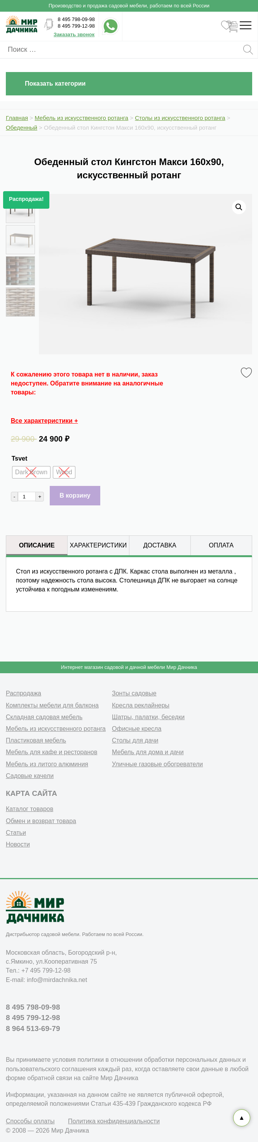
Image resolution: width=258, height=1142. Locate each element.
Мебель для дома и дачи (148, 752)
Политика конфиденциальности (114, 1121)
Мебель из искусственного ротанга (56, 728)
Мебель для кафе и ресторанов (52, 752)
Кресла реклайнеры (140, 705)
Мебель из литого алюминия (47, 764)
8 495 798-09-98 (76, 19)
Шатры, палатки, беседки (148, 717)
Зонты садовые (134, 693)
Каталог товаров (29, 809)
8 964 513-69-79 (33, 1028)
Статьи (16, 832)
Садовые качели (30, 775)
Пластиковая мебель (36, 740)
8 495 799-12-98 (76, 26)
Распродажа (23, 693)
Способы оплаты (30, 1121)
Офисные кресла (136, 728)
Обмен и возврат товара (41, 821)
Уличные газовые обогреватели (157, 764)
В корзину (74, 495)
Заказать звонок (74, 34)
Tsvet (20, 458)
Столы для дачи (135, 740)
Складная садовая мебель (44, 717)
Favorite (247, 373)
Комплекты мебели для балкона (52, 705)
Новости (18, 844)
